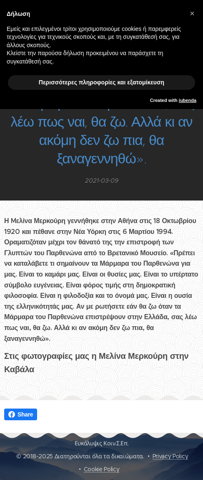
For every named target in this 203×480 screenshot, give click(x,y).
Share (20, 414)
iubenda (187, 100)
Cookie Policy (102, 469)
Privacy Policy (170, 456)
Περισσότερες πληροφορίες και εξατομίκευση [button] (101, 82)
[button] (192, 13)
